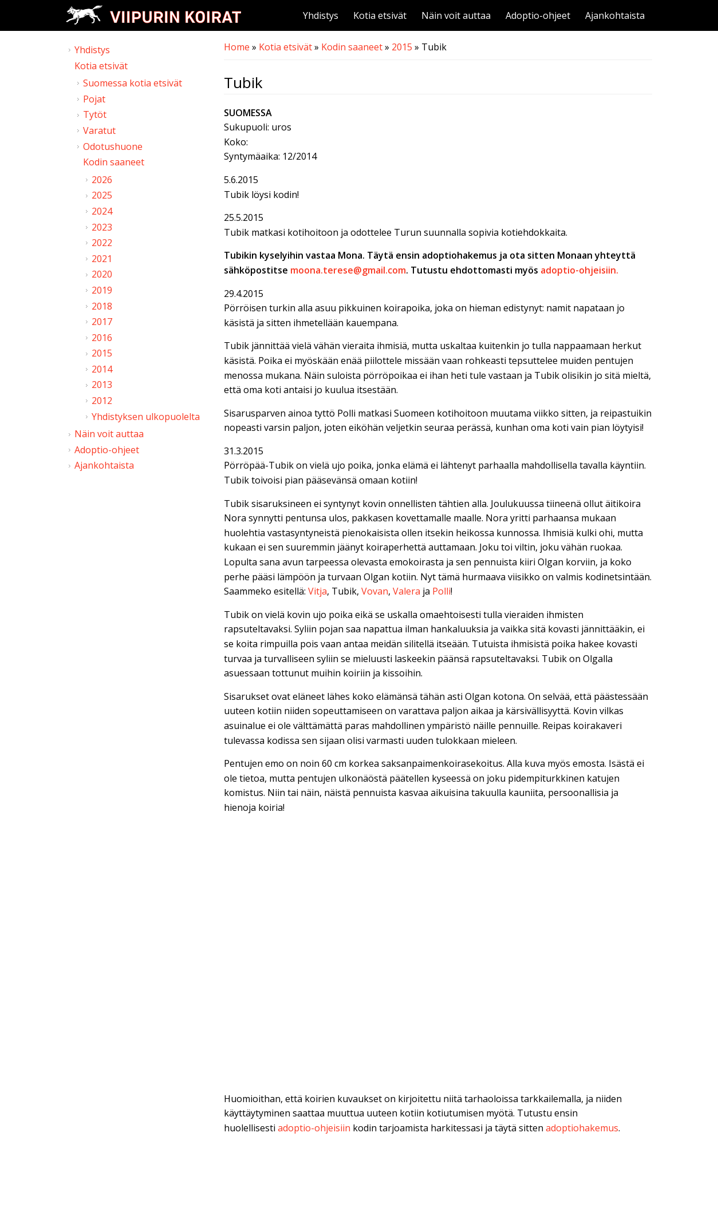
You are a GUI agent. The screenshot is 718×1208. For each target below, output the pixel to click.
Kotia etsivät (380, 15)
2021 (102, 258)
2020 (102, 274)
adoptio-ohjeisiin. (579, 270)
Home (237, 47)
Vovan (374, 591)
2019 (102, 290)
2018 (102, 306)
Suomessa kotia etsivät (132, 83)
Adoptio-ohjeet (538, 15)
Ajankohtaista (615, 15)
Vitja (317, 591)
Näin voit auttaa (456, 15)
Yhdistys (320, 15)
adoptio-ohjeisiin (314, 1128)
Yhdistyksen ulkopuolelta (146, 416)
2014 (102, 369)
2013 (102, 384)
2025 (102, 195)
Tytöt (94, 114)
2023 (102, 227)
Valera (406, 591)
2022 (102, 242)
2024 (102, 211)
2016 (102, 337)
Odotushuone (113, 146)
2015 (402, 47)
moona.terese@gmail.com (348, 270)
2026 (102, 179)
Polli (441, 591)
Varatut (99, 130)
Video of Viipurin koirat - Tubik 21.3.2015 (438, 944)
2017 (102, 321)
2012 (102, 400)
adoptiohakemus (582, 1128)
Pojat (94, 99)
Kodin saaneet (351, 47)
